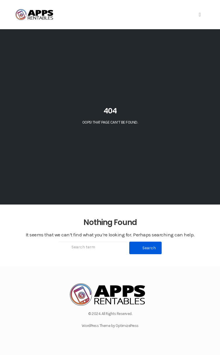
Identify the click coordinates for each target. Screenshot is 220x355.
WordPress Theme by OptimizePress (110, 325)
